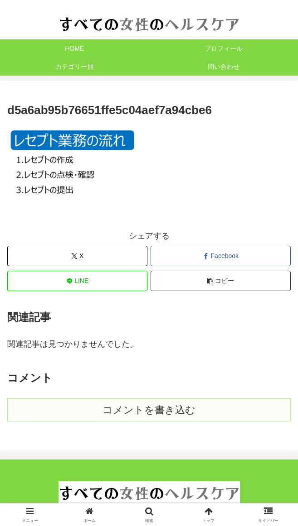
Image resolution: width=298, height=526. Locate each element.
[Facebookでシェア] (221, 256)
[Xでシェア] (77, 256)
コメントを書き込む (149, 410)
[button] (221, 281)
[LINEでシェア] (77, 281)
